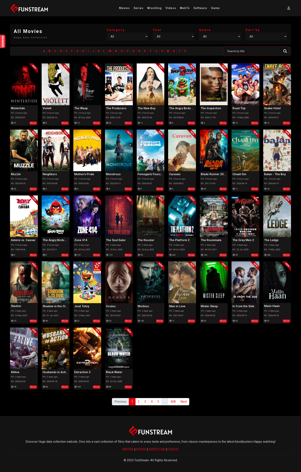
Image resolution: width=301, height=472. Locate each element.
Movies (124, 8)
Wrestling (154, 8)
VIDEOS (173, 449)
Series (138, 8)
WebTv (185, 8)
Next (183, 401)
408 (173, 401)
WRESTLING (157, 449)
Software (200, 8)
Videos (170, 8)
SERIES (141, 449)
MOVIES (128, 449)
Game (215, 8)
